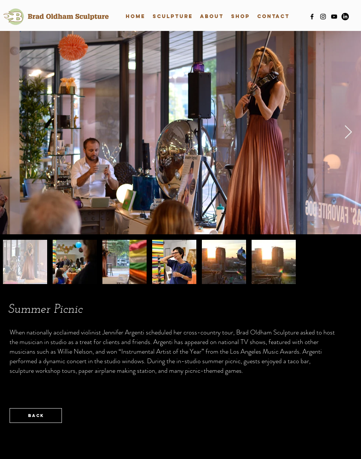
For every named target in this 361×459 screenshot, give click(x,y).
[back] (36, 415)
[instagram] (323, 16)
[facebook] (312, 16)
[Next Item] (348, 132)
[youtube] (334, 16)
